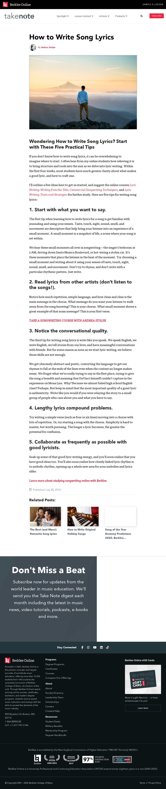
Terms (142, 783)
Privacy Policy (154, 783)
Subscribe (157, 15)
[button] (142, 16)
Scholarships (52, 702)
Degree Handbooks (55, 735)
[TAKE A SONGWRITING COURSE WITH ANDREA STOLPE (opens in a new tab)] (67, 320)
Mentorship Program (56, 730)
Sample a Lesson (153, 4)
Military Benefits (53, 726)
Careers (49, 706)
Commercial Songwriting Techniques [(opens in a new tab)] (94, 190)
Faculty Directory (54, 693)
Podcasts (121, 16)
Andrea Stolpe (48, 47)
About (48, 688)
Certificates (51, 668)
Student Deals (52, 721)
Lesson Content (84, 16)
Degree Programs (54, 664)
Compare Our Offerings (58, 678)
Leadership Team (54, 697)
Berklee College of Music (41, 783)
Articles (104, 16)
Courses (49, 673)
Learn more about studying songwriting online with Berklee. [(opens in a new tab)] (68, 481)
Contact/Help (52, 711)
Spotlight (63, 16)
